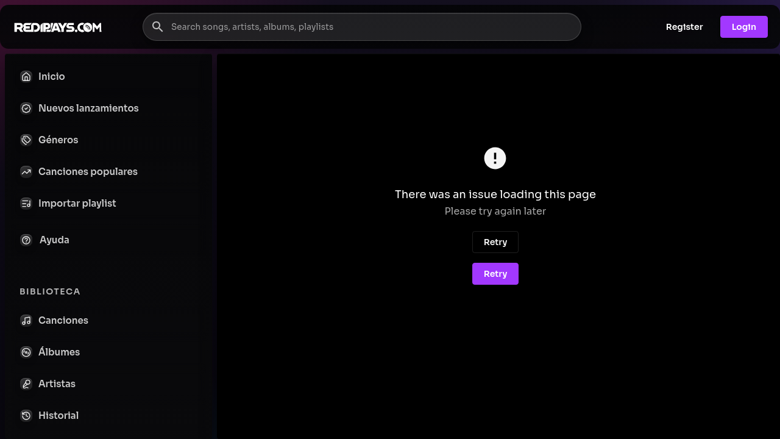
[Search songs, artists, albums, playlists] (362, 27)
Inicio (42, 77)
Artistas (48, 384)
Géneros (49, 140)
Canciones (54, 321)
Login (744, 26)
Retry (496, 242)
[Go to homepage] (58, 27)
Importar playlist (68, 204)
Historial (49, 416)
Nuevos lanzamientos (79, 108)
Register (684, 26)
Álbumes (50, 352)
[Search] (158, 27)
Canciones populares (79, 172)
